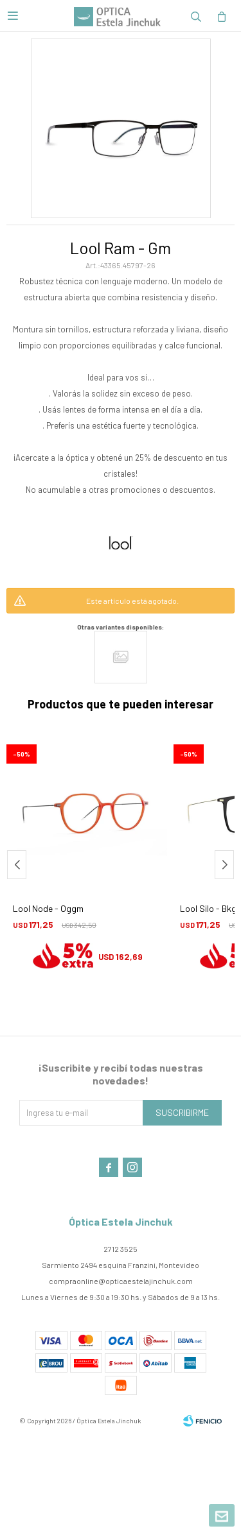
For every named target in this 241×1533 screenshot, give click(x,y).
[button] (224, 864)
